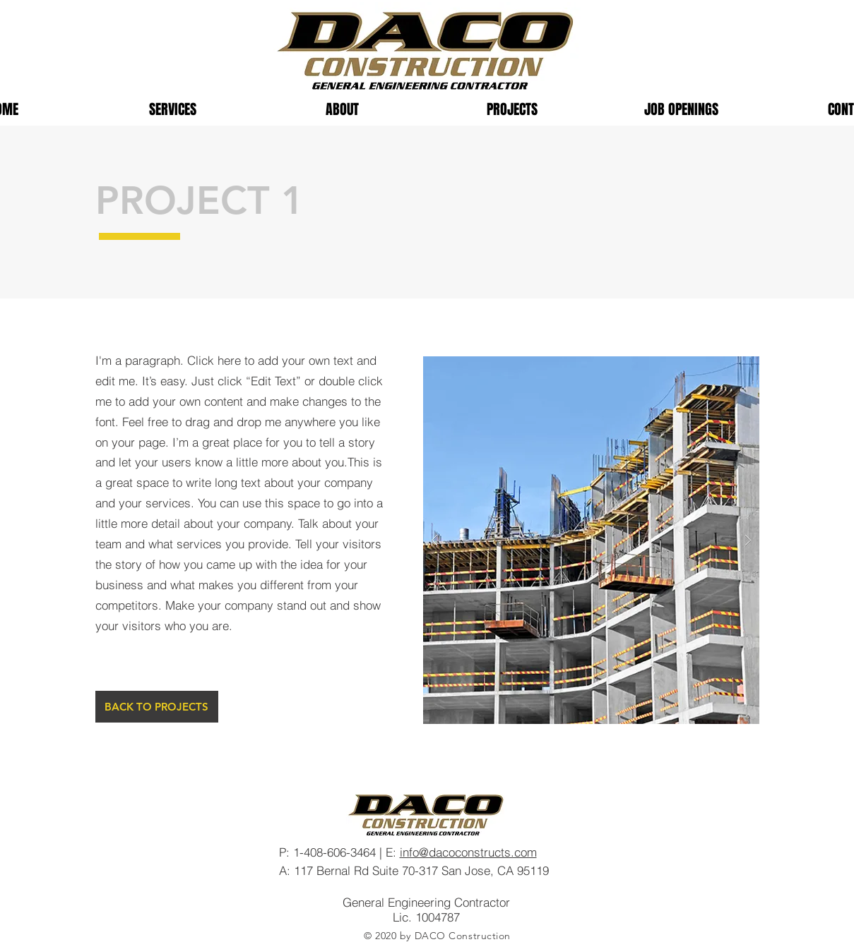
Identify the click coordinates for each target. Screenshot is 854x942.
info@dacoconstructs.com (468, 852)
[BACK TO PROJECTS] (156, 707)
